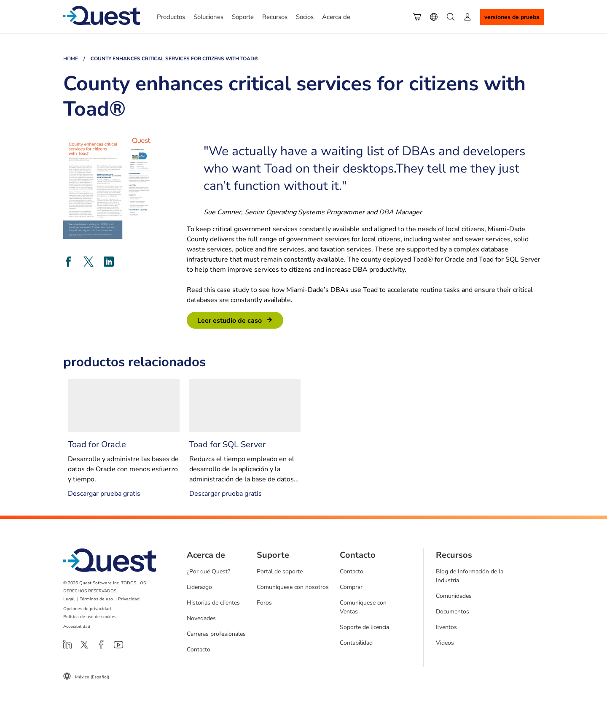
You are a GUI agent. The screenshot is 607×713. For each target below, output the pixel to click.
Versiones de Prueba (512, 17)
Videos (445, 643)
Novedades (201, 618)
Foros (264, 603)
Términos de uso (96, 599)
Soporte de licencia (364, 627)
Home (70, 58)
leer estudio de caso (229, 320)
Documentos (452, 612)
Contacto (198, 649)
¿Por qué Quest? (208, 571)
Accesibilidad (76, 626)
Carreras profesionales (216, 634)
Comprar (351, 587)
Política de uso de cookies (89, 617)
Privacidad (129, 599)
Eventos (446, 627)
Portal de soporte (280, 571)
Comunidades (454, 596)
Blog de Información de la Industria (469, 575)
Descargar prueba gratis (104, 493)
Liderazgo (199, 587)
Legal (69, 599)
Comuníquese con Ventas (363, 607)
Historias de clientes (213, 603)
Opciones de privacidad (87, 609)
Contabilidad (356, 643)
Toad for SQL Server (227, 444)
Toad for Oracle (97, 444)
